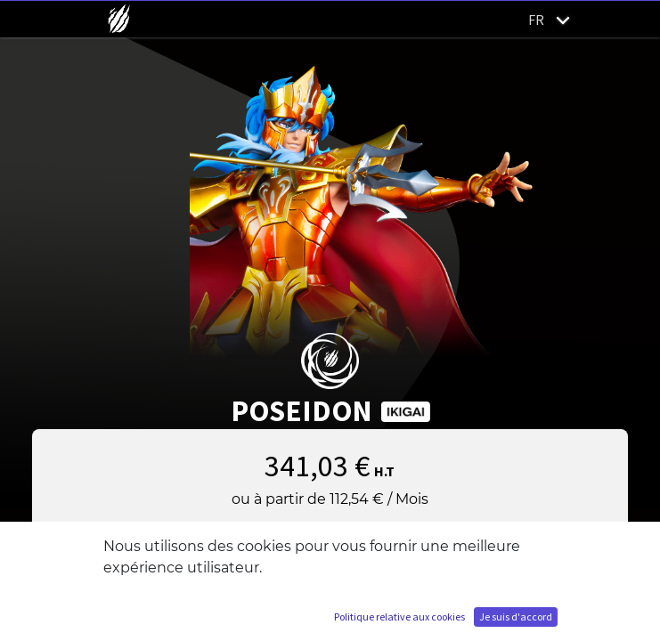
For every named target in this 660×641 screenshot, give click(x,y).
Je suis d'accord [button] (515, 616)
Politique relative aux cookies (399, 616)
